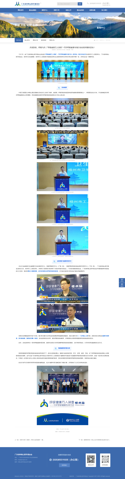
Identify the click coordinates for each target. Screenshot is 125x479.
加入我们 (104, 10)
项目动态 (18, 40)
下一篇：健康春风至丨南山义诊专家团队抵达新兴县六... (94, 440)
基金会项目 (80, 10)
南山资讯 (27, 40)
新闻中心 (44, 10)
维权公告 (52, 40)
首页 (97, 40)
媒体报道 (43, 40)
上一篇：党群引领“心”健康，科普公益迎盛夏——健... (29, 440)
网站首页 (21, 10)
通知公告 (35, 40)
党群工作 (56, 10)
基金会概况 (32, 10)
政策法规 (92, 10)
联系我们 (64, 465)
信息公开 (68, 10)
